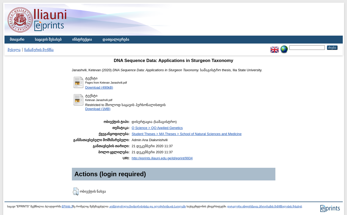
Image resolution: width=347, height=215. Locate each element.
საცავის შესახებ (48, 39)
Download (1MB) (97, 109)
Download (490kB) (99, 87)
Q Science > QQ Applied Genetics (157, 128)
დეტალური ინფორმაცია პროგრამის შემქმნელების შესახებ (264, 206)
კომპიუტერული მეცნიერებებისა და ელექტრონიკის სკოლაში (147, 206)
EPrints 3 (67, 206)
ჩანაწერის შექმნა (39, 50)
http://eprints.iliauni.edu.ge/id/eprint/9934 (162, 158)
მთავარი (17, 39)
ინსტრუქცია (82, 39)
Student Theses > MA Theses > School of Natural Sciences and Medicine (187, 134)
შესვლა (14, 50)
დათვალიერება (116, 39)
